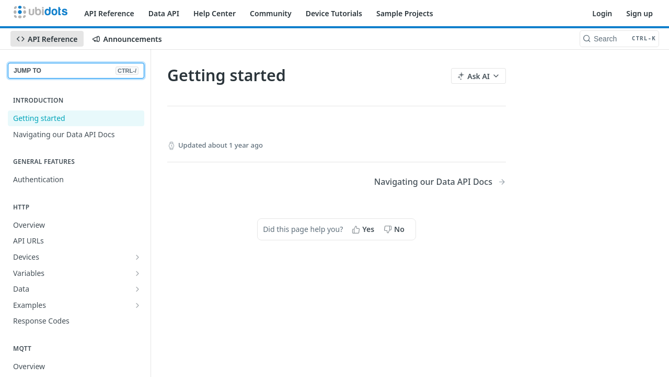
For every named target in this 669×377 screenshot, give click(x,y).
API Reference (109, 13)
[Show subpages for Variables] (137, 273)
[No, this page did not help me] (395, 229)
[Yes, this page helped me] (364, 229)
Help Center (214, 13)
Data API (163, 13)
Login (602, 13)
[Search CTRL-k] (619, 39)
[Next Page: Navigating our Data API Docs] (440, 182)
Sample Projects (404, 13)
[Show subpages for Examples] (137, 305)
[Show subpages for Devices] (137, 257)
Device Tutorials (334, 13)
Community (271, 13)
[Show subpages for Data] (137, 289)
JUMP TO (76, 70)
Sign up (639, 13)
